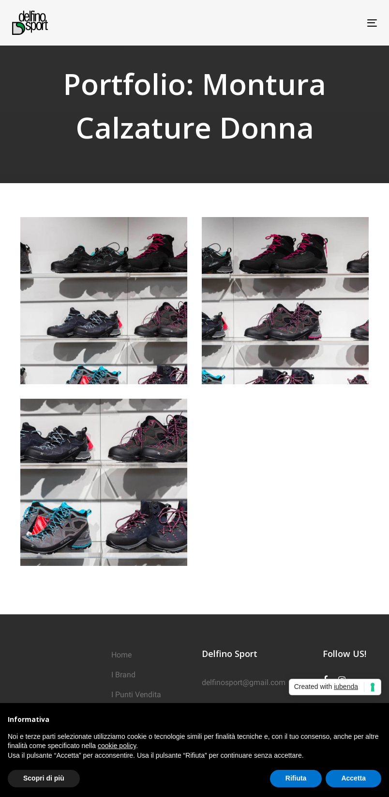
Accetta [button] (353, 778)
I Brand (123, 674)
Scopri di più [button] (43, 778)
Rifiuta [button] (296, 778)
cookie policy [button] (117, 746)
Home (121, 654)
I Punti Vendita (136, 694)
